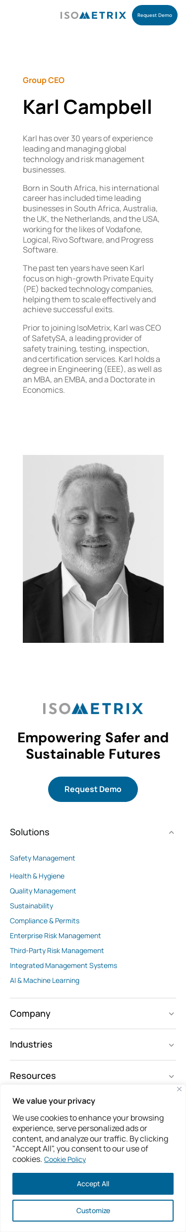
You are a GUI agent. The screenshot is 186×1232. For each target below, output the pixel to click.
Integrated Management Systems (63, 965)
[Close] (179, 1089)
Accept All (93, 1183)
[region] (93, 1158)
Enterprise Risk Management (55, 935)
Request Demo (93, 789)
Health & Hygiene (37, 875)
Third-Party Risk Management (57, 950)
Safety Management (42, 858)
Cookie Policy (65, 1159)
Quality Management (43, 890)
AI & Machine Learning (44, 980)
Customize (93, 1210)
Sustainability (31, 905)
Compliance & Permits (44, 920)
